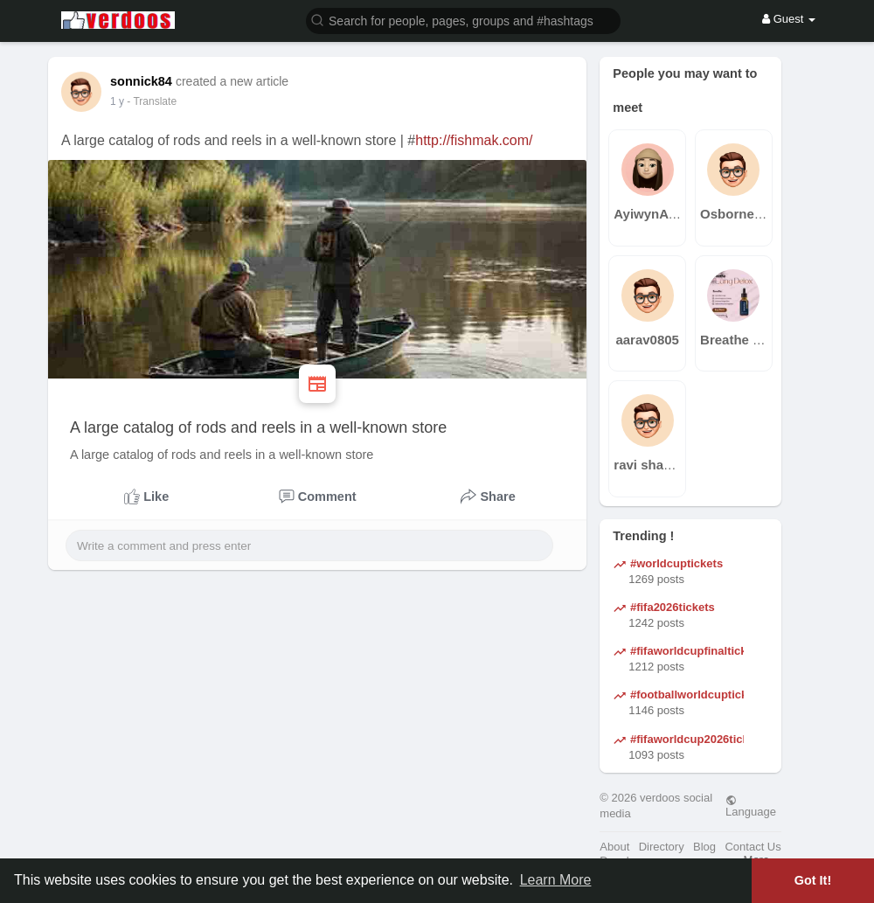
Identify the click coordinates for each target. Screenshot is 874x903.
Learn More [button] (556, 879)
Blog (704, 846)
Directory (661, 846)
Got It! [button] (812, 880)
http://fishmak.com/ (473, 140)
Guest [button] (788, 18)
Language (750, 806)
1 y (117, 101)
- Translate (152, 101)
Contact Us (752, 846)
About (614, 846)
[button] (463, 19)
